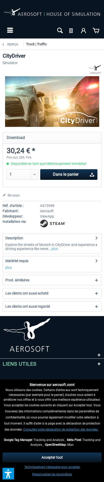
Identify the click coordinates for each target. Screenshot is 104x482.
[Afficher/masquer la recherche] (59, 30)
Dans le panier (73, 173)
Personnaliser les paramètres (52, 474)
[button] (8, 473)
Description (14, 238)
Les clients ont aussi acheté (26, 293)
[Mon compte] (84, 30)
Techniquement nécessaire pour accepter (52, 467)
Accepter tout (52, 457)
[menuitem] (9, 30)
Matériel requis (16, 261)
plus (54, 249)
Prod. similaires (17, 280)
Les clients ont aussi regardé (27, 306)
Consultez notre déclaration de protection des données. (60, 429)
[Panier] (96, 30)
